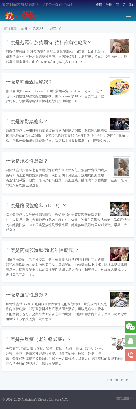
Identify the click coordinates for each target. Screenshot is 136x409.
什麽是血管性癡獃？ (27, 294)
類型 (53, 28)
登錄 (99, 4)
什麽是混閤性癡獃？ (27, 160)
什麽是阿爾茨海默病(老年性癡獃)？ (42, 250)
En (131, 4)
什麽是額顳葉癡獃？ (27, 121)
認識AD (38, 28)
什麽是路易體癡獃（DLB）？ (36, 205)
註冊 (109, 4)
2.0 (125, 399)
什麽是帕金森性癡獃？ (29, 81)
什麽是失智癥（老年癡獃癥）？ (38, 339)
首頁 (24, 28)
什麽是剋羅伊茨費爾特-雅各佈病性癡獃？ (49, 42)
